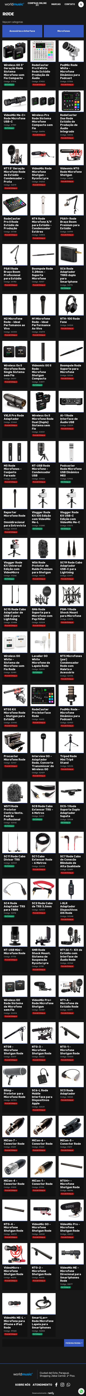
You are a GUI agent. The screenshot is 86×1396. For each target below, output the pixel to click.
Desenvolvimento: (43, 1393)
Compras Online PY (37, 4)
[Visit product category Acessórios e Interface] (22, 31)
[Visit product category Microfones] (64, 31)
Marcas (56, 4)
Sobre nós (22, 1384)
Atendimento (42, 1384)
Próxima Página (73, 1343)
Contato (70, 4)
